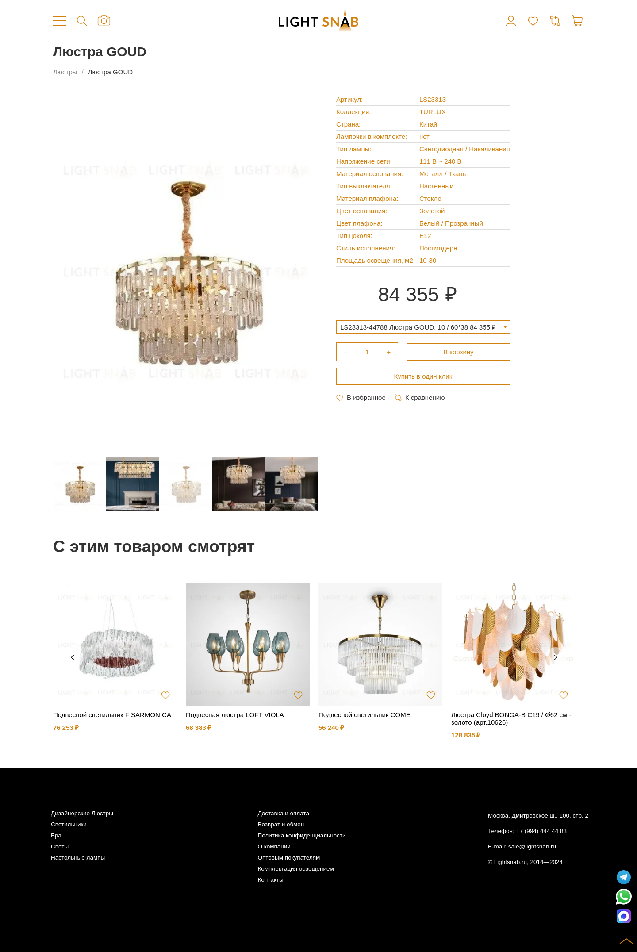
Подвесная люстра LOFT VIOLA (235, 714)
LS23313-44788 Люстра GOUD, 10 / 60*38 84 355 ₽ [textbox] (418, 327)
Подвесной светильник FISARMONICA (112, 714)
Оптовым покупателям (288, 857)
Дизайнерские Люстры (82, 813)
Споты (60, 846)
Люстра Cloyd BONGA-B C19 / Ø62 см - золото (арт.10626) (511, 718)
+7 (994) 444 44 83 (541, 831)
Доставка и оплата (283, 813)
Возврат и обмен (280, 824)
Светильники (69, 824)
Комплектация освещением (295, 868)
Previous (72, 657)
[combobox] (423, 327)
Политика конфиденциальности (301, 835)
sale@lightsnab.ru (532, 846)
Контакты (270, 879)
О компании (273, 846)
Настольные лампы (78, 857)
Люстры (65, 72)
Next (555, 657)
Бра (56, 835)
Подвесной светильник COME (364, 714)
